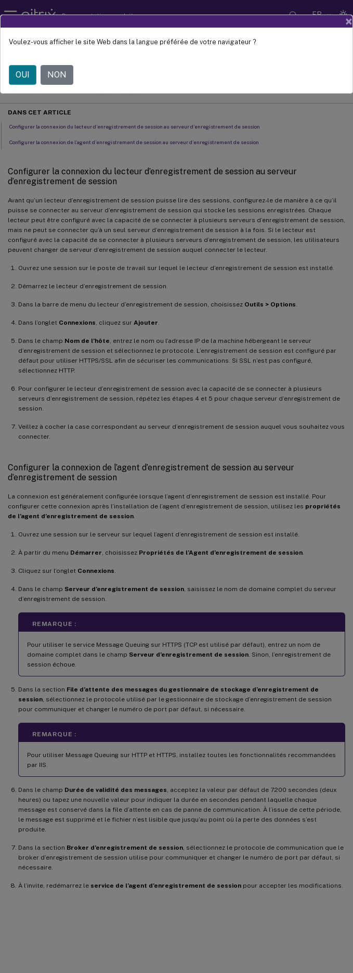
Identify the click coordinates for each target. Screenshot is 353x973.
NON (57, 75)
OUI (23, 75)
